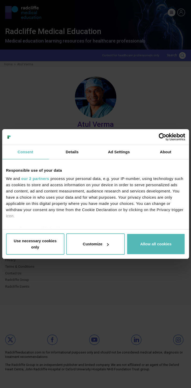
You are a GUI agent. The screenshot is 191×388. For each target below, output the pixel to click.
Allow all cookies (156, 244)
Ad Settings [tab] (119, 152)
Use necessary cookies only (35, 244)
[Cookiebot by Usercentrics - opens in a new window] (162, 137)
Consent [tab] (25, 152)
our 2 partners (35, 178)
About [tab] (165, 152)
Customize (96, 244)
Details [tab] (72, 152)
